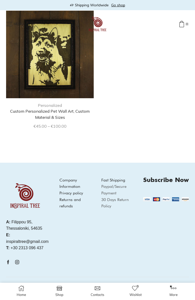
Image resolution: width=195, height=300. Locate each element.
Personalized (50, 105)
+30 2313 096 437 (24, 248)
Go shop (118, 5)
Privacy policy (71, 193)
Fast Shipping (113, 180)
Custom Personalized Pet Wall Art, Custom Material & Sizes (50, 114)
